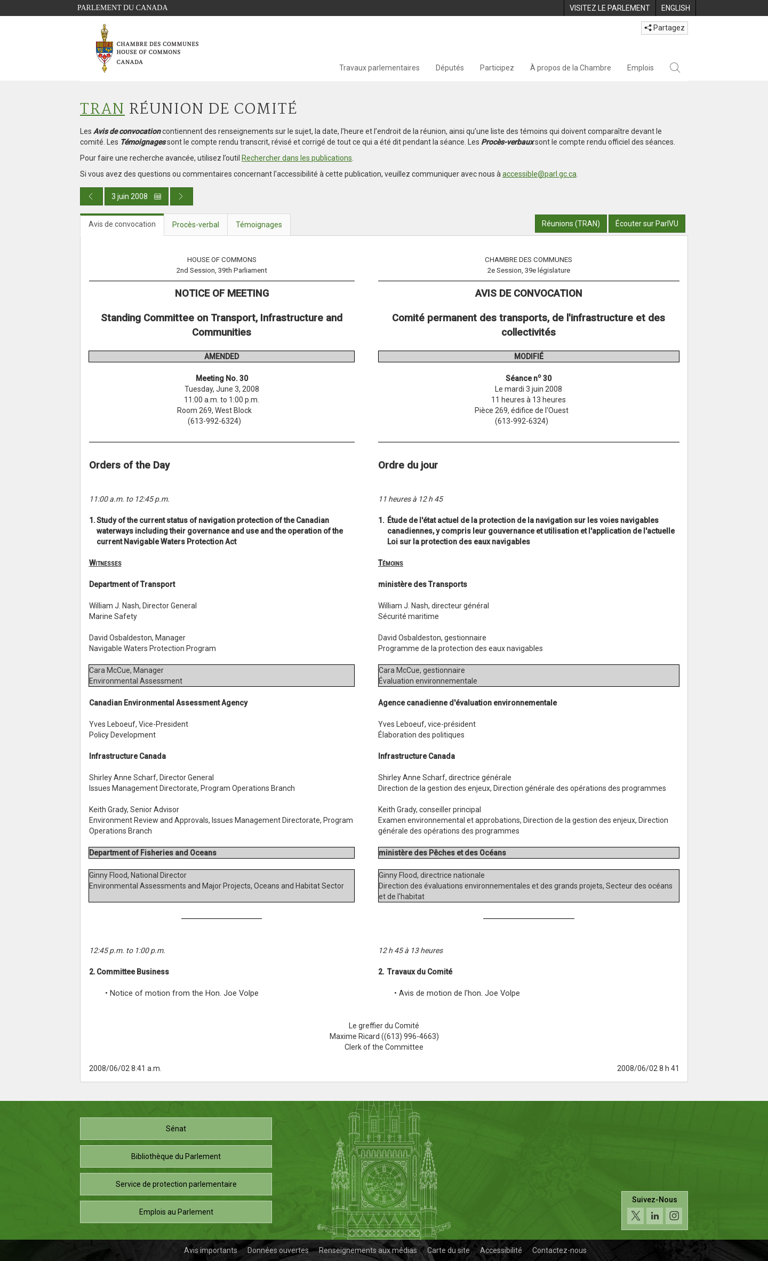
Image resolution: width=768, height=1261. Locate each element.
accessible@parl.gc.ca (539, 174)
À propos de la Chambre (570, 68)
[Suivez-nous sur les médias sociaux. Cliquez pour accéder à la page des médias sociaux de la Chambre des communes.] (654, 1210)
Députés (450, 68)
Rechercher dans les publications (297, 158)
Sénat (176, 1128)
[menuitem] (609, 8)
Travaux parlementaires (379, 68)
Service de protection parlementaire (176, 1184)
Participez (497, 68)
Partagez (664, 27)
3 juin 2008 (136, 196)
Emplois (640, 68)
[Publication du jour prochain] (181, 196)
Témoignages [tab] (259, 224)
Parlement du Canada (122, 8)
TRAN (102, 110)
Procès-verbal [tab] (195, 224)
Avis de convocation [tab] (122, 224)
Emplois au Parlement (176, 1212)
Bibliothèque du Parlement (176, 1156)
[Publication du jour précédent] (91, 196)
